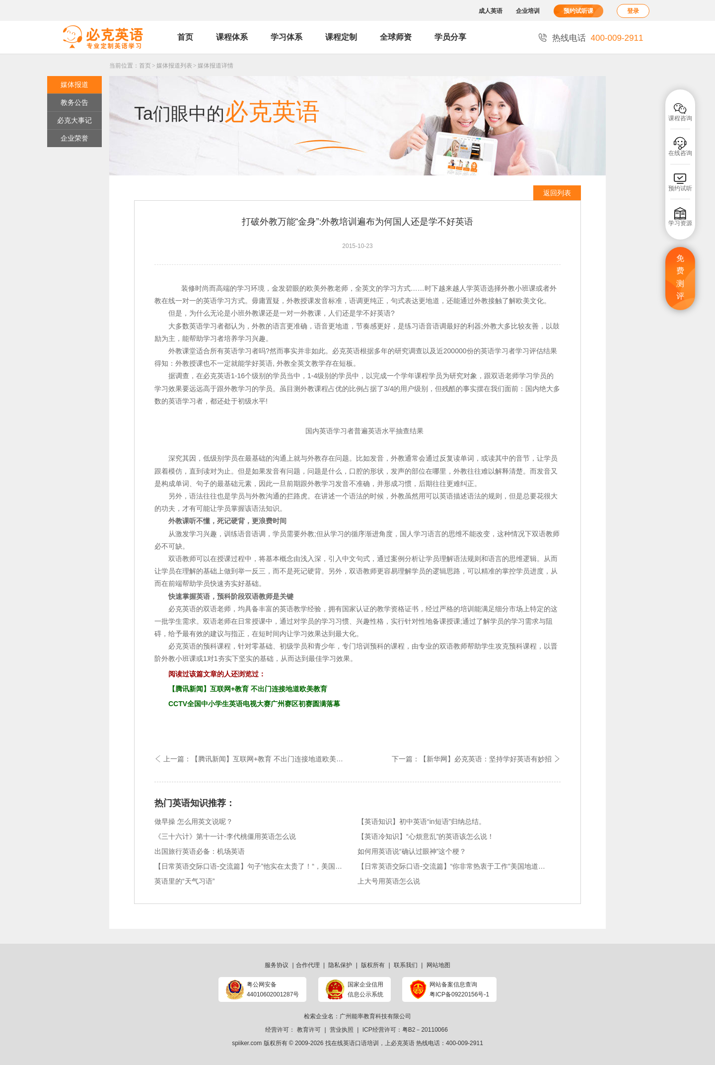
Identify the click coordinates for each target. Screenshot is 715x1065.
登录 (633, 10)
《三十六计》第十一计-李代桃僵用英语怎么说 (225, 836)
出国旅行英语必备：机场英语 (199, 851)
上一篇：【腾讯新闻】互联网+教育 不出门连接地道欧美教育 (252, 759)
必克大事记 (74, 120)
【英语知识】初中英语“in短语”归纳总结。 (422, 821)
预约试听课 (578, 10)
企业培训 (528, 10)
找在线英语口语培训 (352, 1043)
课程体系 (232, 37)
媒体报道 (74, 84)
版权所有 (373, 965)
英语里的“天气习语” (184, 881)
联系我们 (406, 965)
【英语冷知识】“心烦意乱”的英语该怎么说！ (426, 836)
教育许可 (309, 1029)
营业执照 (342, 1029)
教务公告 (74, 102)
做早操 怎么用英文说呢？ (193, 821)
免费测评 (680, 277)
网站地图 (438, 965)
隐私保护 (340, 965)
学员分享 (450, 37)
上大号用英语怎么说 (389, 881)
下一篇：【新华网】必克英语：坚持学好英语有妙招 (476, 759)
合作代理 (308, 965)
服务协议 (276, 965)
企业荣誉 (74, 138)
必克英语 (182, 609)
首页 (185, 37)
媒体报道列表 (174, 65)
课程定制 (341, 37)
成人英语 (490, 10)
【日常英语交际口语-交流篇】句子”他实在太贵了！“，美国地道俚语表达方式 (249, 866)
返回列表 (557, 193)
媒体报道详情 (215, 65)
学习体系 (286, 37)
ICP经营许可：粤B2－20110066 (405, 1029)
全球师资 (396, 37)
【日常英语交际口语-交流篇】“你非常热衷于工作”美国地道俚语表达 (453, 866)
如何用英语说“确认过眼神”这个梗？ (412, 851)
